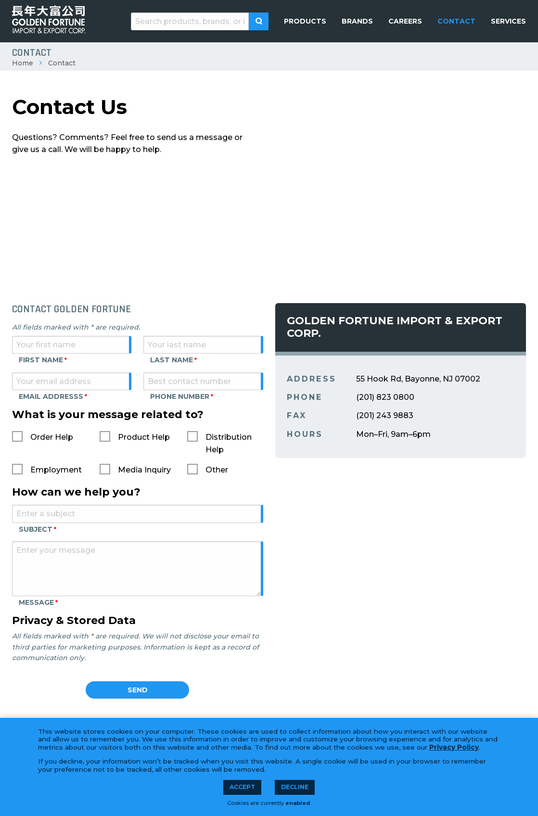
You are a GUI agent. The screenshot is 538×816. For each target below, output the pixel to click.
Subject (35, 529)
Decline (294, 786)
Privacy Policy (454, 747)
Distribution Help (228, 443)
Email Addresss (51, 396)
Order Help (51, 437)
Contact (62, 63)
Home (22, 63)
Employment (56, 469)
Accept (242, 786)
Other (216, 469)
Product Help (144, 437)
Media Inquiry (144, 469)
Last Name (171, 360)
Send (138, 690)
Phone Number (179, 396)
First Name (41, 360)
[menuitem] (305, 21)
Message (36, 602)
